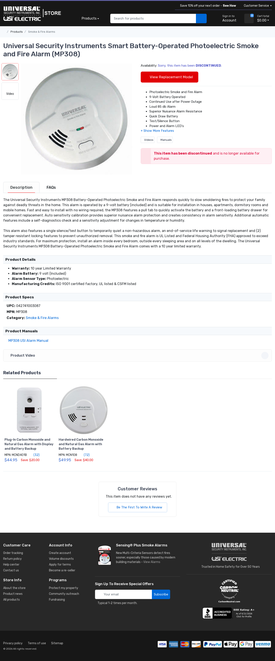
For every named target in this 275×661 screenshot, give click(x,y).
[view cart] (249, 18)
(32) (34, 455)
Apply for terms (60, 564)
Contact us (11, 570)
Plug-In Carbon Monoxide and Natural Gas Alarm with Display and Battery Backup (29, 444)
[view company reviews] (229, 613)
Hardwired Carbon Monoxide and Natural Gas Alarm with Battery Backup (81, 444)
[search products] (201, 18)
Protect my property (63, 588)
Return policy (12, 559)
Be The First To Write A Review (137, 507)
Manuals (165, 139)
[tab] (21, 187)
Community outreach (64, 594)
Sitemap (57, 643)
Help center (11, 564)
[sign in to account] (226, 18)
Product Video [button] (138, 355)
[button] (76, 119)
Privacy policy (13, 643)
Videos (147, 139)
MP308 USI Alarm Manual (27, 341)
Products (89, 18)
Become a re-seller (62, 570)
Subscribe (161, 594)
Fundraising (57, 599)
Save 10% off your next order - (207, 5)
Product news (13, 594)
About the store (14, 588)
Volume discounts (61, 559)
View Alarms (152, 562)
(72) (84, 455)
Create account (60, 553)
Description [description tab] (21, 187)
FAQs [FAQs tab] (51, 187)
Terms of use (37, 643)
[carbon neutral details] (229, 591)
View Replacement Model (169, 77)
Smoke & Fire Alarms (41, 31)
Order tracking (13, 553)
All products (11, 599)
